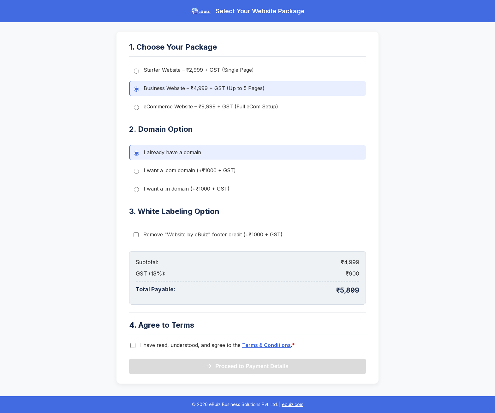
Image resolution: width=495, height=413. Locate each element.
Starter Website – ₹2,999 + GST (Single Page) (194, 70)
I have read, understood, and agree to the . (217, 345)
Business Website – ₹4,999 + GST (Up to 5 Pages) (199, 88)
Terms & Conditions (266, 345)
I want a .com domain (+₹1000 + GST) (185, 170)
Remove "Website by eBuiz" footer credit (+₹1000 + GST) (208, 234)
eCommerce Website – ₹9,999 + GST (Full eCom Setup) (206, 106)
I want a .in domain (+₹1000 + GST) (182, 188)
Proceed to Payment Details (247, 366)
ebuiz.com (292, 404)
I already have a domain (167, 152)
